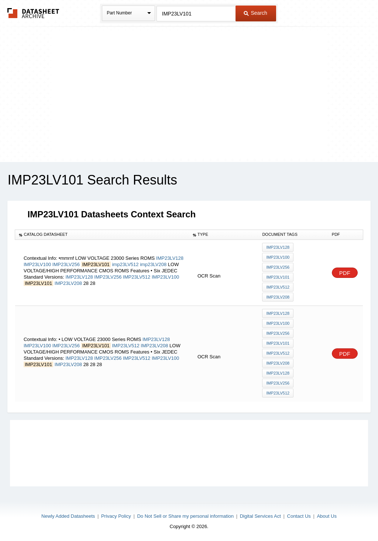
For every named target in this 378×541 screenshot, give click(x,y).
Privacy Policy (116, 516)
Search (255, 13)
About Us (326, 516)
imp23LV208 (153, 264)
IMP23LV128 (169, 258)
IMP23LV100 (37, 264)
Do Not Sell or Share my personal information (185, 516)
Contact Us (299, 516)
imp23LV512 (125, 264)
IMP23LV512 (136, 277)
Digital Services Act (260, 516)
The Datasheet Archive (33, 13)
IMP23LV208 (68, 283)
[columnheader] (102, 235)
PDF (344, 273)
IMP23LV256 (66, 264)
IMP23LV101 (277, 277)
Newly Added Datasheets (68, 516)
